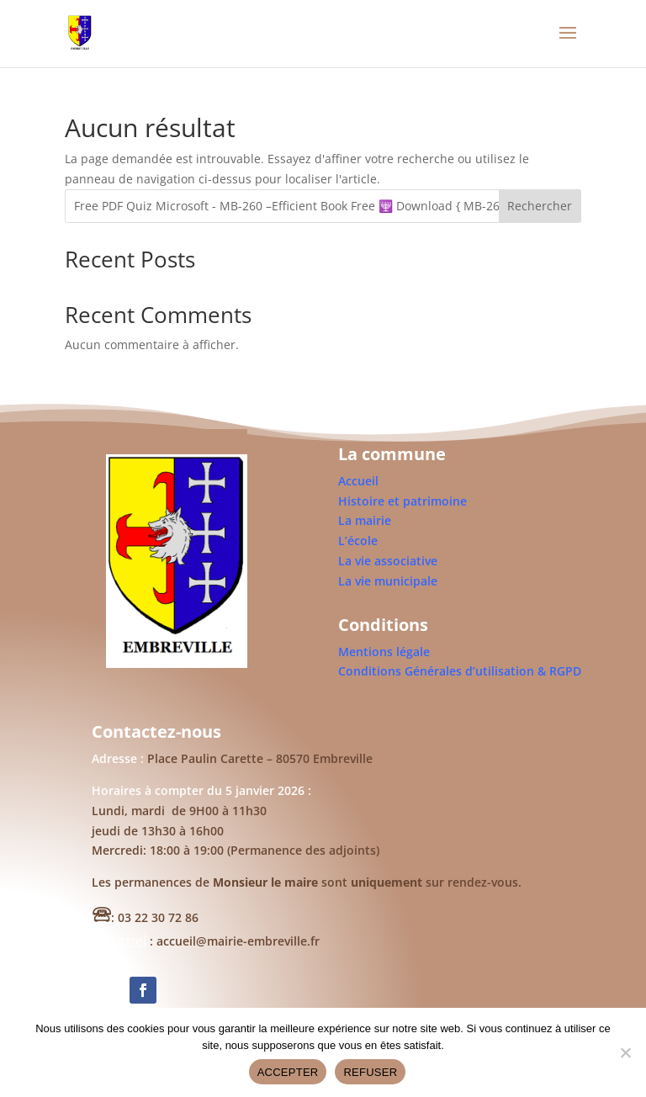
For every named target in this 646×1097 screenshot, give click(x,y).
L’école (358, 540)
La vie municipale (387, 581)
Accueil (358, 481)
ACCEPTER (288, 1072)
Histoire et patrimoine (402, 501)
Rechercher (539, 206)
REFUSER (370, 1072)
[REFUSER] (625, 1052)
